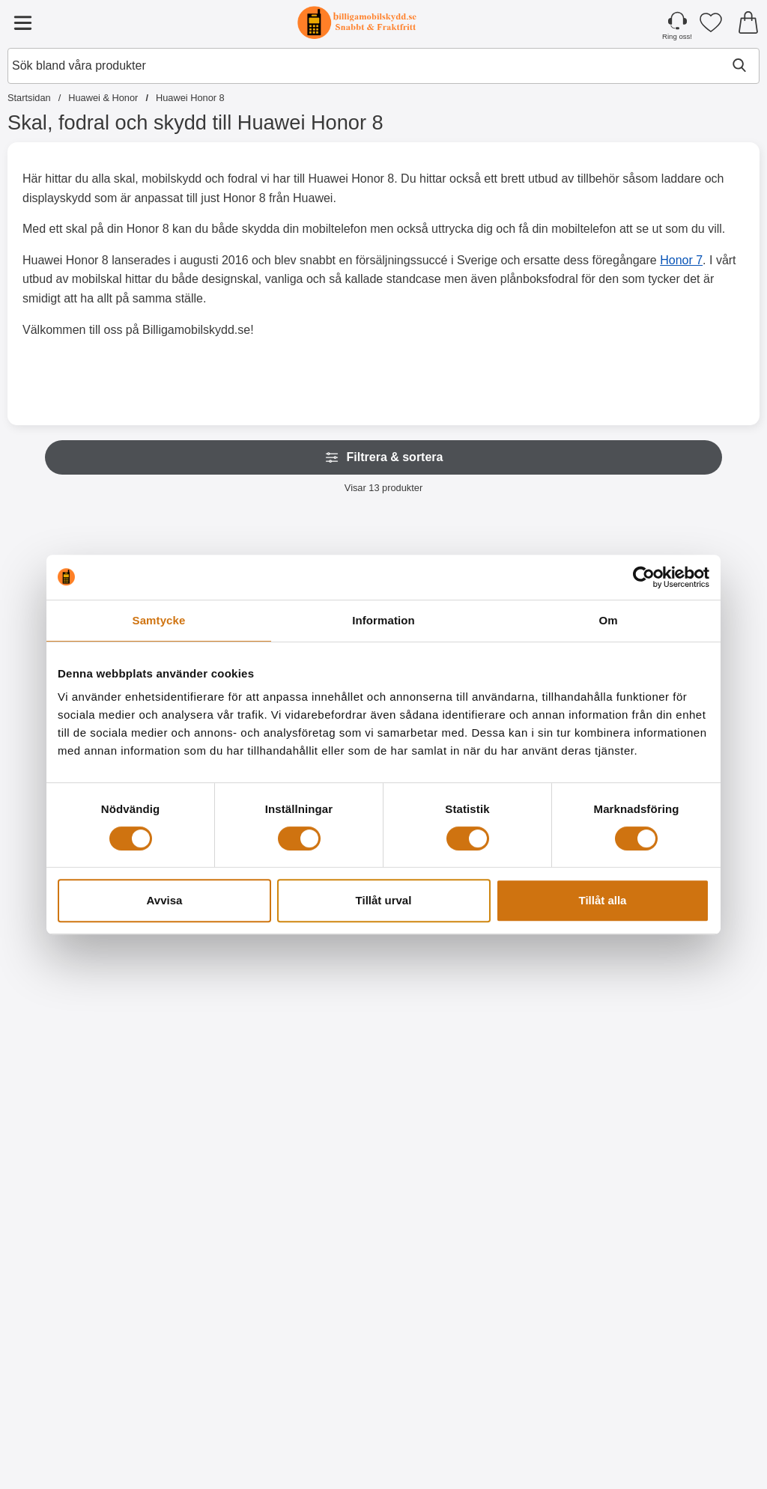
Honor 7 (681, 260)
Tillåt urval (384, 900)
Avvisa (165, 900)
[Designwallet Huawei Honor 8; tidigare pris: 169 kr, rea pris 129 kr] (573, 959)
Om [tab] (607, 620)
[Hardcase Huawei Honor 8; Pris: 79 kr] (447, 959)
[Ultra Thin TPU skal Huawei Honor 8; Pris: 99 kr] (320, 959)
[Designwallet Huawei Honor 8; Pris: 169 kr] (700, 959)
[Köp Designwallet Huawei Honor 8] (573, 1111)
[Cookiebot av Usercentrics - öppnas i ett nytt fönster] (643, 577)
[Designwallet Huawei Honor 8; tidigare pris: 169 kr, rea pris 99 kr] (67, 1281)
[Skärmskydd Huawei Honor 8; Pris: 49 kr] (67, 959)
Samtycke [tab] (159, 620)
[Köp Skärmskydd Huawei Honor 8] (67, 1111)
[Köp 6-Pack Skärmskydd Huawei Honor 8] (193, 1111)
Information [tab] (383, 620)
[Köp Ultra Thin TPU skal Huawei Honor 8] (320, 1111)
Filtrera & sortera (383, 457)
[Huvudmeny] (22, 22)
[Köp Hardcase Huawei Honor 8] (446, 1111)
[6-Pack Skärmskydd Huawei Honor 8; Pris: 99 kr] (194, 959)
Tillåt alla (603, 900)
